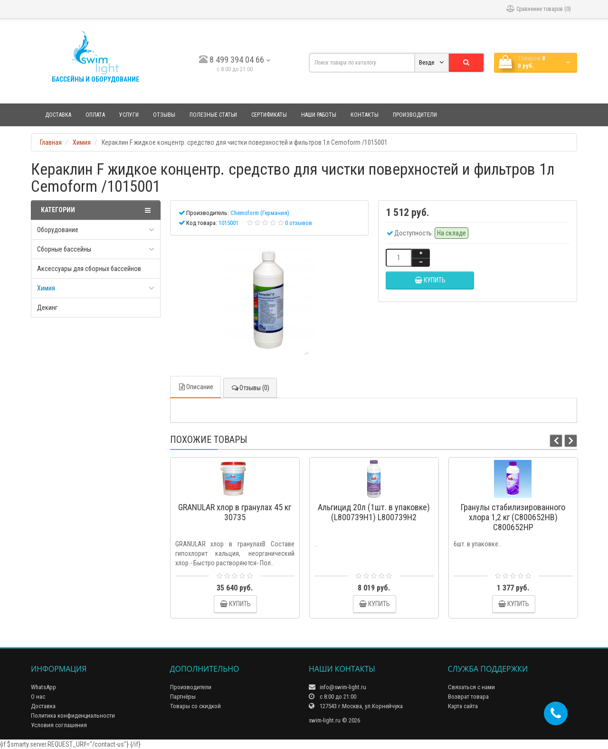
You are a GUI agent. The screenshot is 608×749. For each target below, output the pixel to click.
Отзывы (164, 115)
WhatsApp (43, 687)
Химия (46, 288)
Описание (195, 387)
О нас (38, 696)
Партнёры (183, 696)
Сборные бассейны (64, 249)
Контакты (365, 115)
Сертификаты (269, 115)
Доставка (58, 115)
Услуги (129, 115)
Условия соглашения (59, 725)
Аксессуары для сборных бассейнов (89, 268)
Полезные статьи (213, 115)
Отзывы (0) (250, 388)
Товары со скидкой (195, 706)
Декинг (47, 307)
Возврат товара (468, 696)
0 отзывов (298, 222)
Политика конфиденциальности (73, 715)
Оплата (95, 115)
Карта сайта (463, 706)
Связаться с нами (471, 687)
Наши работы (318, 115)
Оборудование (57, 230)
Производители (415, 115)
